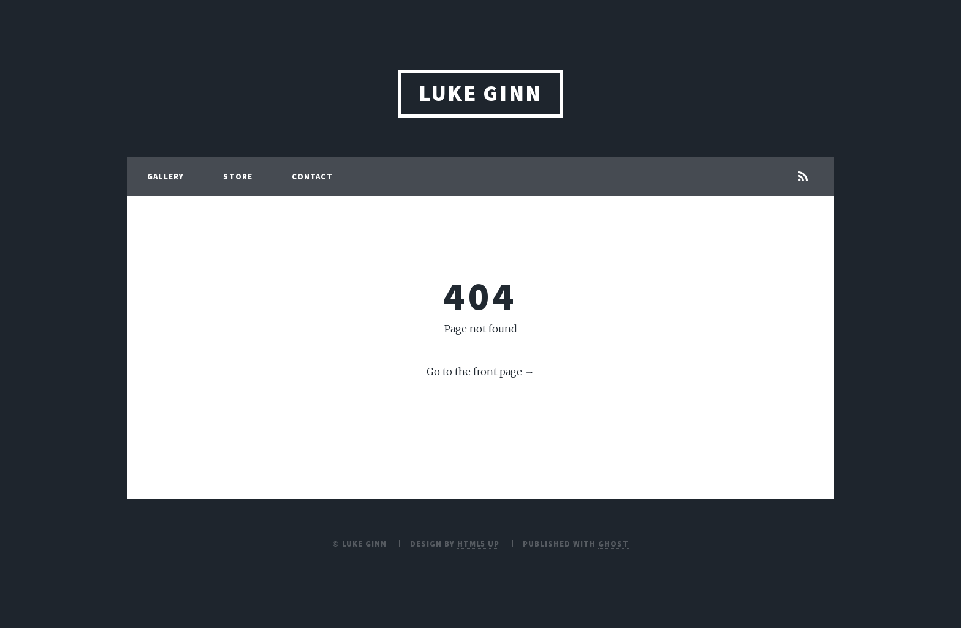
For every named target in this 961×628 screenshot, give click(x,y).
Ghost (613, 543)
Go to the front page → (480, 371)
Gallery (165, 176)
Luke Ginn (480, 93)
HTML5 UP (478, 543)
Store (238, 176)
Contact (312, 176)
